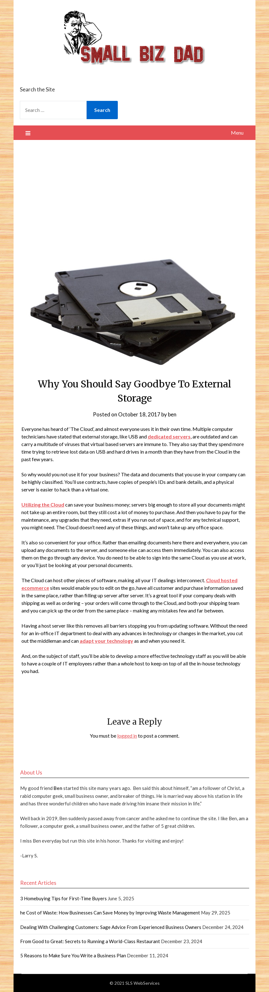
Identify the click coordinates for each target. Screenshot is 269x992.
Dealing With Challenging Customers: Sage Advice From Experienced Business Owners (110, 927)
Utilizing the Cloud (42, 505)
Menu (237, 133)
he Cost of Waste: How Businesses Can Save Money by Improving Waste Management (110, 912)
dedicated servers (169, 436)
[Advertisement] (134, 187)
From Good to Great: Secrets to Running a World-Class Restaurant (90, 941)
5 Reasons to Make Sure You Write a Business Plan (73, 955)
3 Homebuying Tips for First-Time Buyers (63, 898)
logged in (127, 736)
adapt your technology (106, 641)
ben (172, 414)
